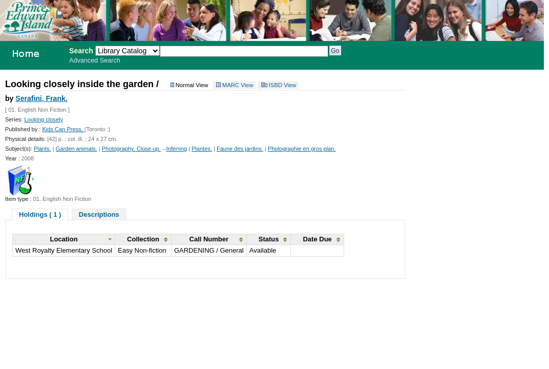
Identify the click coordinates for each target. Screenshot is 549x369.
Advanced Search (94, 60)
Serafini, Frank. (41, 98)
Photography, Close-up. (131, 149)
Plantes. (202, 149)
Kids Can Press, (63, 129)
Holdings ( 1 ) (40, 214)
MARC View (238, 85)
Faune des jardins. (240, 149)
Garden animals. (76, 149)
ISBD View (283, 85)
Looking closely (43, 119)
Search (81, 51)
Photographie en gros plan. (302, 149)
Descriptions (99, 214)
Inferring (176, 149)
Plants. (42, 149)
